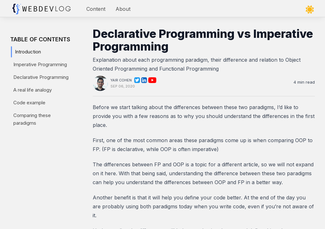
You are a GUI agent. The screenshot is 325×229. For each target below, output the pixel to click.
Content (95, 9)
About (123, 9)
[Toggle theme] (309, 9)
